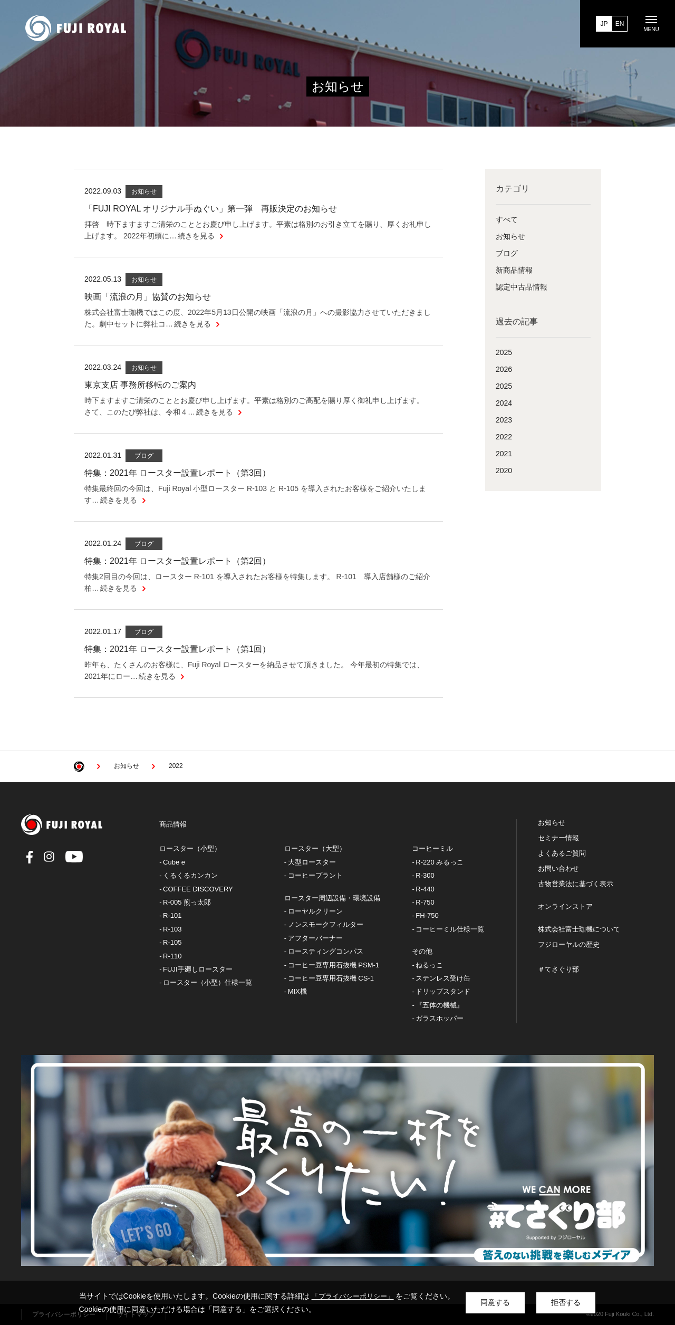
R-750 (425, 902)
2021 (504, 453)
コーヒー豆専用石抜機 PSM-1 (333, 965)
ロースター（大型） (315, 848)
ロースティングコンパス (325, 951)
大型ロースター (312, 862)
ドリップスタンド (443, 991)
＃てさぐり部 (558, 969)
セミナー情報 (558, 838)
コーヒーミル (432, 848)
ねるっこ (429, 965)
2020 (504, 470)
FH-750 (427, 915)
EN (619, 23)
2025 (504, 352)
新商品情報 (514, 270)
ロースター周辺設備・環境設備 (332, 898)
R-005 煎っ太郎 (187, 902)
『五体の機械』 (440, 1005)
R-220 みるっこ (440, 862)
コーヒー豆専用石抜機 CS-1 (331, 978)
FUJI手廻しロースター (197, 969)
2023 (504, 420)
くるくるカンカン (190, 875)
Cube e (174, 862)
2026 (504, 369)
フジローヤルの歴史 (569, 944)
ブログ (507, 253)
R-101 (172, 915)
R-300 (425, 875)
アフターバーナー (315, 938)
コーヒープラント (315, 875)
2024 (504, 403)
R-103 (172, 929)
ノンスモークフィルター (325, 924)
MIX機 (297, 991)
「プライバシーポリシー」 (353, 1296)
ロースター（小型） (190, 848)
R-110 (172, 956)
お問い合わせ (558, 868)
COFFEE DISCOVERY (198, 889)
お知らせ (510, 236)
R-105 (172, 942)
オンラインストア (565, 906)
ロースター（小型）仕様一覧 (207, 982)
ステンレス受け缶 (443, 978)
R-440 (425, 889)
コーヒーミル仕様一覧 (450, 929)
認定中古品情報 (521, 287)
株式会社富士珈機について (579, 929)
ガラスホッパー (440, 1018)
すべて (507, 219)
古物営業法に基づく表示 (575, 884)
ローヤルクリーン (315, 911)
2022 (504, 437)
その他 (422, 951)
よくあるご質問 (562, 853)
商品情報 (173, 824)
